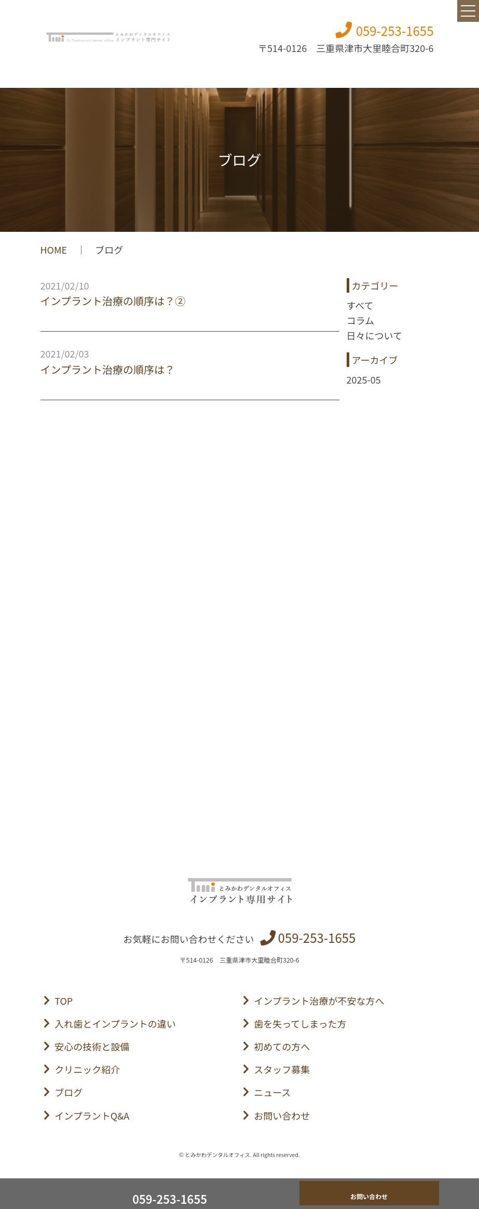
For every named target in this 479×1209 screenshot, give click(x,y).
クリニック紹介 (87, 1069)
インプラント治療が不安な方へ (319, 1000)
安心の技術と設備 (91, 1046)
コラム (360, 320)
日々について (374, 335)
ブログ (68, 1092)
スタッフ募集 (282, 1069)
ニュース (272, 1092)
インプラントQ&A (91, 1115)
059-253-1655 (395, 30)
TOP (63, 1000)
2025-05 (364, 379)
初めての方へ (282, 1046)
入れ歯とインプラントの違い (114, 1023)
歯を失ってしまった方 (300, 1023)
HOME (53, 249)
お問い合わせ (282, 1115)
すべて (360, 305)
